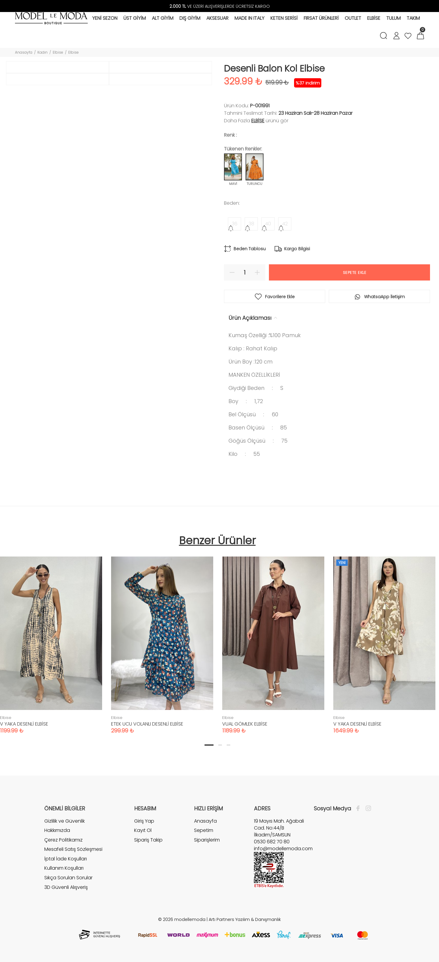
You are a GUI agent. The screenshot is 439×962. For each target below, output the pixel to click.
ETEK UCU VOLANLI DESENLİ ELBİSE (147, 723)
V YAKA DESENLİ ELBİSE (24, 723)
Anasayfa (23, 52)
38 (251, 223)
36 (234, 223)
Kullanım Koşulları (64, 868)
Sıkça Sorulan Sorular (68, 877)
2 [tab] (220, 745)
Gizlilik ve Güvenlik (64, 821)
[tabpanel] (162, 639)
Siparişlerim (207, 839)
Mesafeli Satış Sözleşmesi (73, 849)
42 (285, 223)
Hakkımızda (57, 830)
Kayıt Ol (143, 830)
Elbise (58, 52)
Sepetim (203, 830)
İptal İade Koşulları (65, 858)
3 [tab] (228, 745)
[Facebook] (359, 808)
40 (268, 223)
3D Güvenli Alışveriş (66, 887)
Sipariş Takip (148, 839)
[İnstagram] (367, 808)
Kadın (42, 52)
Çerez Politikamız (63, 839)
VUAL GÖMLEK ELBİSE (244, 723)
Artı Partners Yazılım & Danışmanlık (245, 919)
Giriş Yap (144, 821)
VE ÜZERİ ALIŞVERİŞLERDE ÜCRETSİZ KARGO (219, 6)
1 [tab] (209, 745)
